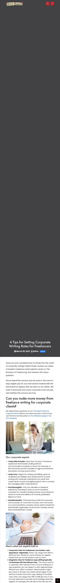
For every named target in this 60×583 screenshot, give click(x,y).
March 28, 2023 (22, 351)
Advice (43, 351)
